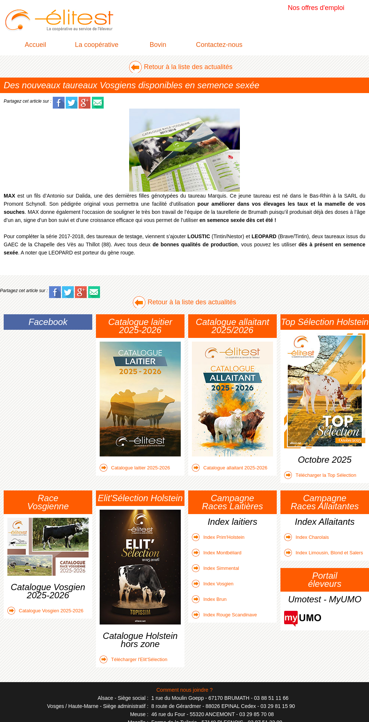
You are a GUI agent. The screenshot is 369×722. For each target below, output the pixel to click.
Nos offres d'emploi (316, 7)
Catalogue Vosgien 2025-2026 (45, 610)
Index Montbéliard (216, 552)
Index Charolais (306, 537)
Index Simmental (215, 568)
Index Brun (209, 599)
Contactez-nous (219, 44)
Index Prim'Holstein (218, 537)
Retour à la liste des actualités (188, 67)
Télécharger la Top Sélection (320, 475)
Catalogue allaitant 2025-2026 (229, 468)
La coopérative (96, 44)
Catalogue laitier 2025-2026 (135, 468)
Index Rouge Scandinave (224, 614)
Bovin (157, 44)
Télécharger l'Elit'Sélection (133, 659)
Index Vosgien (213, 583)
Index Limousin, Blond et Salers (323, 552)
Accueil (35, 44)
